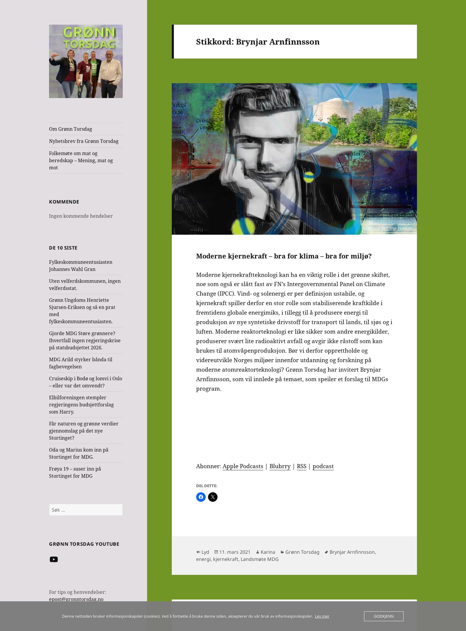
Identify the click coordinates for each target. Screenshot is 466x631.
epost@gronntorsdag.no (76, 599)
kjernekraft (225, 559)
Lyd (205, 552)
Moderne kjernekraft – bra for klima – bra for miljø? (284, 255)
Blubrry (280, 466)
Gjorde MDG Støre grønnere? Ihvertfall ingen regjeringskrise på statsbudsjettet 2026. (85, 340)
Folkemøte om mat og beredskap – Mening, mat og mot (81, 160)
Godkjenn (384, 616)
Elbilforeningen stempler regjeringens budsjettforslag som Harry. (81, 404)
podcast (323, 466)
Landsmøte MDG (260, 559)
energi (203, 559)
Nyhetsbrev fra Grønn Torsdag (84, 141)
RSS (301, 466)
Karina (268, 552)
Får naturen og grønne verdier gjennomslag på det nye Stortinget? (84, 430)
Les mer (322, 616)
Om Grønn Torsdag (70, 129)
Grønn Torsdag (302, 552)
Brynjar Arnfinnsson (352, 552)
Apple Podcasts (243, 466)
